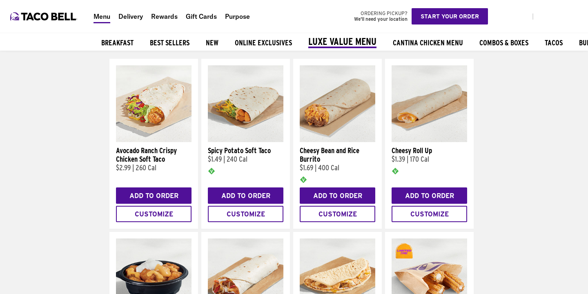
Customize (154, 214)
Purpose (237, 16)
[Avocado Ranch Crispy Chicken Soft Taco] (154, 140)
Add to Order (153, 196)
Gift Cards (201, 16)
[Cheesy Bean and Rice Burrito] (337, 140)
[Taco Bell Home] (44, 16)
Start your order (450, 16)
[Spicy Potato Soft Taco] (245, 140)
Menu (102, 16)
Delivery (130, 16)
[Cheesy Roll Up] (429, 140)
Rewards (164, 16)
